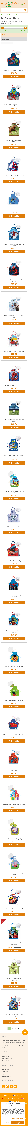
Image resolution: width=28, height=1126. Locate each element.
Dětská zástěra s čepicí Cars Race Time (14, 734)
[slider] (2, 28)
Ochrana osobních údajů (6, 1076)
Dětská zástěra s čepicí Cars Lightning (14, 561)
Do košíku (14, 76)
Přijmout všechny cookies (17, 1123)
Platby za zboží (5, 1071)
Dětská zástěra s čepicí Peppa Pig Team (14, 804)
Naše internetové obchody (7, 1058)
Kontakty (3, 1054)
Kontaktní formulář (5, 1056)
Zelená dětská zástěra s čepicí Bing (14, 700)
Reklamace (4, 1074)
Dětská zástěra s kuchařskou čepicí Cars (14, 908)
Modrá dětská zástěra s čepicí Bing (14, 666)
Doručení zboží (5, 1073)
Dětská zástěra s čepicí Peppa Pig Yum (14, 839)
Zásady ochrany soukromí (18, 1118)
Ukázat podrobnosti (6, 1122)
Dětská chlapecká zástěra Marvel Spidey (14, 175)
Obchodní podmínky (6, 1069)
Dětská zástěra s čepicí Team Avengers (14, 70)
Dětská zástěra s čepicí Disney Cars (14, 351)
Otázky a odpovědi (5, 1060)
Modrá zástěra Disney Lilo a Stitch (14, 210)
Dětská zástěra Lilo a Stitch (14, 526)
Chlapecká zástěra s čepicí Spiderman (14, 385)
